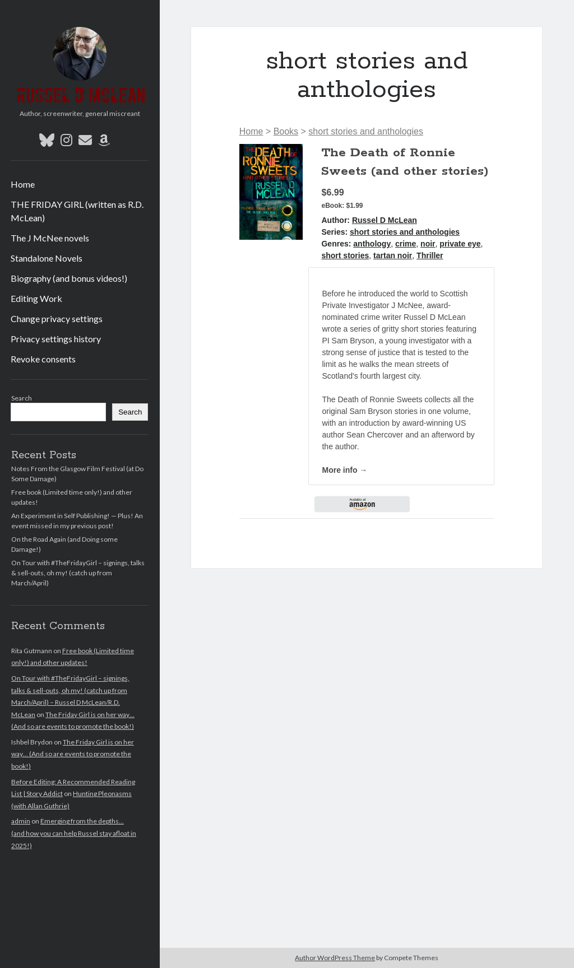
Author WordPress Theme (335, 957)
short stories (345, 255)
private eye (459, 243)
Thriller (429, 255)
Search (21, 398)
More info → (344, 470)
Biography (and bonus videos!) (69, 278)
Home (23, 184)
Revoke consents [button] (43, 358)
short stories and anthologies (365, 131)
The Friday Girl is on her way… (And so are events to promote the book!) (72, 754)
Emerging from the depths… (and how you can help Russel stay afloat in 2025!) (73, 833)
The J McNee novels (50, 237)
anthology (372, 243)
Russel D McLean (384, 220)
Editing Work (36, 298)
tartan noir (392, 255)
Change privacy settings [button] (57, 318)
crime (405, 243)
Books (286, 131)
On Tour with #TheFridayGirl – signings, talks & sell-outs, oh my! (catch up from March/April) (78, 573)
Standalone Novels (46, 258)
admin (20, 821)
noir (427, 243)
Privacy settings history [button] (56, 338)
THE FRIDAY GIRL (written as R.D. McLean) (77, 211)
